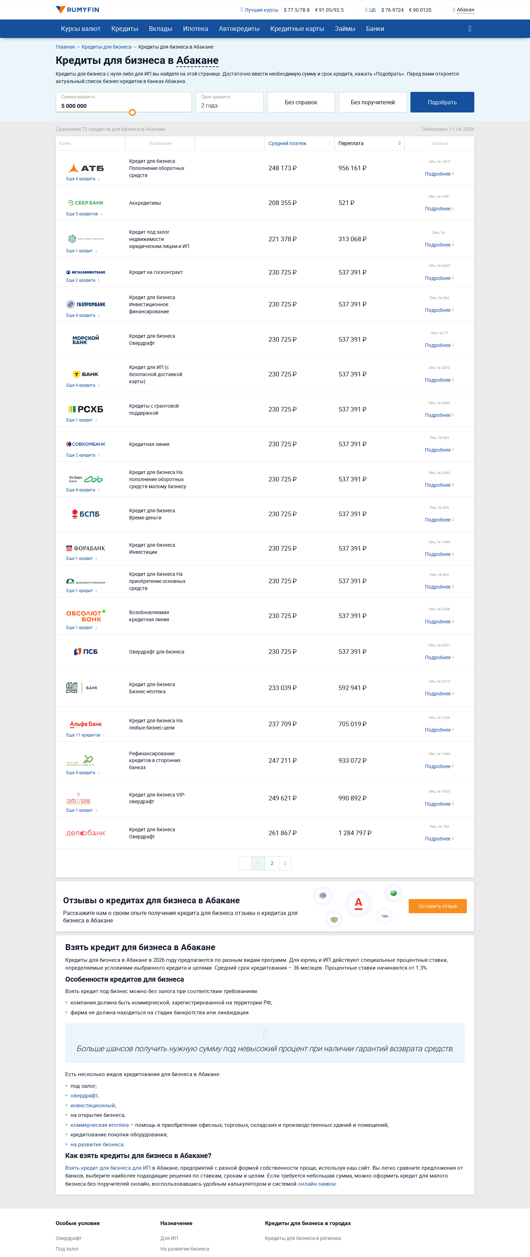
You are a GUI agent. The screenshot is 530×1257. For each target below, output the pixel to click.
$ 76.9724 (392, 9)
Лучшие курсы (259, 9)
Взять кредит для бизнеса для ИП (108, 1167)
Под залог (67, 1248)
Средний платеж (288, 143)
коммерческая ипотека (100, 1124)
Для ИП (169, 1238)
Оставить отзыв (438, 906)
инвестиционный (93, 1105)
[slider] (132, 112)
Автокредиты (239, 28)
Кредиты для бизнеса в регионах (303, 1238)
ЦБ (370, 9)
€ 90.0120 (420, 9)
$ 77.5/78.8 (297, 9)
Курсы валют (81, 28)
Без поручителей (373, 102)
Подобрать (442, 102)
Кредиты (124, 28)
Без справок (301, 102)
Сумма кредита (78, 96)
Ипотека (195, 28)
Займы (345, 28)
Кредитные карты (297, 28)
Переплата (351, 143)
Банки (375, 28)
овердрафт (84, 1095)
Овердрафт (69, 1238)
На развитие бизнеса (184, 1248)
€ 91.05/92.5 (329, 9)
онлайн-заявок (317, 1183)
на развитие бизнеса (97, 1144)
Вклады (160, 28)
